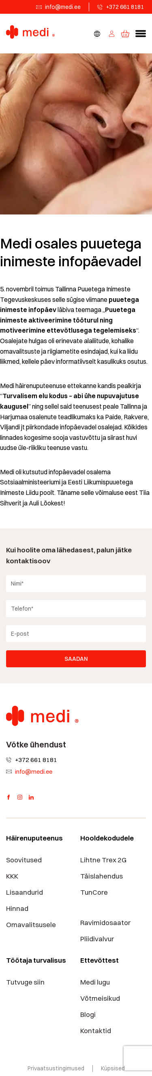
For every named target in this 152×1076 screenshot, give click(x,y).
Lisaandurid (24, 892)
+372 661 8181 (125, 7)
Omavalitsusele (31, 925)
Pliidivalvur (97, 939)
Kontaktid (95, 1031)
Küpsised (113, 1068)
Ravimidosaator (105, 923)
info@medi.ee (63, 7)
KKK (12, 876)
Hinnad (17, 908)
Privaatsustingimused (56, 1068)
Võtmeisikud (100, 998)
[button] (140, 33)
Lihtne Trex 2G (103, 860)
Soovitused (24, 860)
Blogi (88, 1014)
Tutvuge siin (25, 982)
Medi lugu (95, 982)
